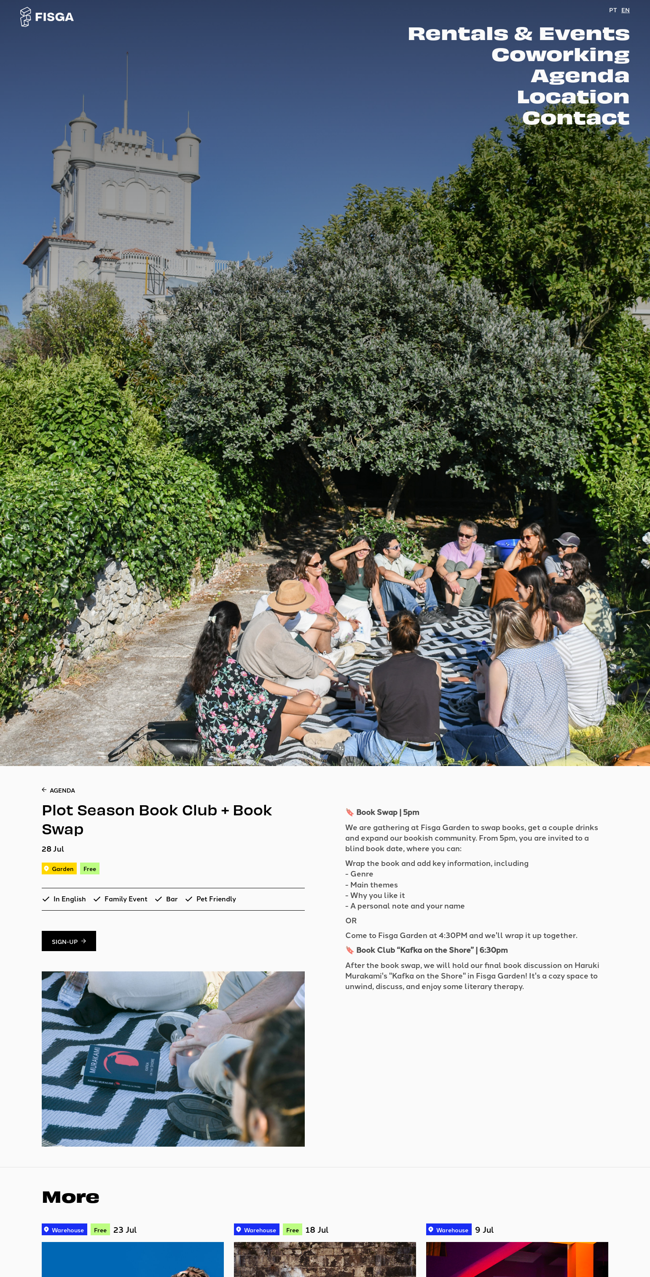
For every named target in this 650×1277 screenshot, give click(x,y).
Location (573, 95)
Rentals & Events (519, 32)
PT (613, 9)
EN (625, 9)
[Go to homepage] (47, 17)
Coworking (561, 53)
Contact (576, 116)
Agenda (580, 74)
